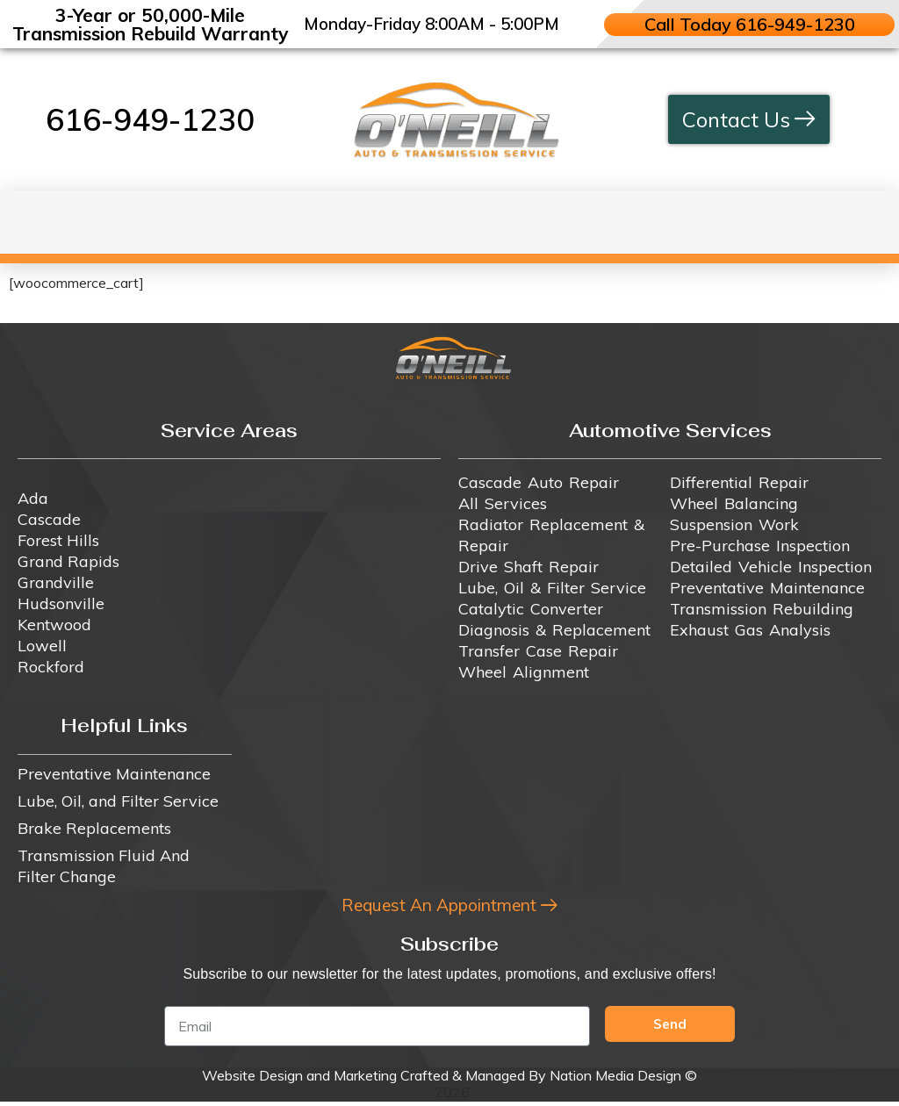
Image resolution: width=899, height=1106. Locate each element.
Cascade (49, 519)
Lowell (42, 646)
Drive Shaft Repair (528, 567)
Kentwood (54, 624)
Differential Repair (739, 482)
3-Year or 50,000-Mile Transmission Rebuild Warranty (150, 24)
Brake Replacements (94, 828)
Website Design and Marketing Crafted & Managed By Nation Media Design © (449, 1079)
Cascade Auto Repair (538, 482)
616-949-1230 (150, 119)
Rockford (51, 667)
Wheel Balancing (734, 503)
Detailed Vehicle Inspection (771, 567)
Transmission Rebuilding (761, 609)
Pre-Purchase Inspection (760, 545)
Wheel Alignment (523, 672)
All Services (502, 503)
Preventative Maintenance (767, 588)
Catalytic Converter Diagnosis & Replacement (554, 619)
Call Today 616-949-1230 (749, 24)
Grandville (56, 582)
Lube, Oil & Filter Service (552, 588)
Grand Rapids (68, 561)
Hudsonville (61, 603)
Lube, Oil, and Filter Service (118, 801)
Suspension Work (734, 524)
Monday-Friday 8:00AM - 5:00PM (431, 23)
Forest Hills (58, 540)
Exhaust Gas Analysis (750, 630)
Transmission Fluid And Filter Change (104, 866)
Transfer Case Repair (538, 651)
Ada (33, 498)
